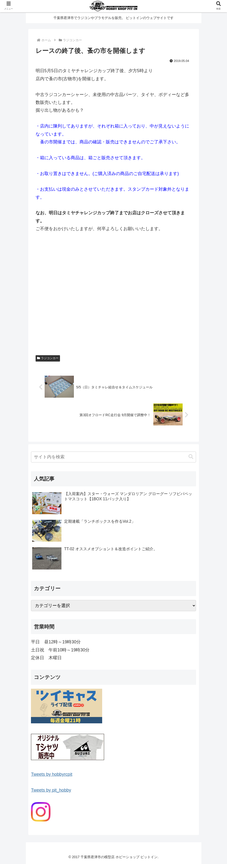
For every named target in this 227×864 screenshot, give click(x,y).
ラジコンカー (48, 358)
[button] (191, 457)
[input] (113, 457)
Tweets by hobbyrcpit (51, 774)
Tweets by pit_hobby (51, 790)
